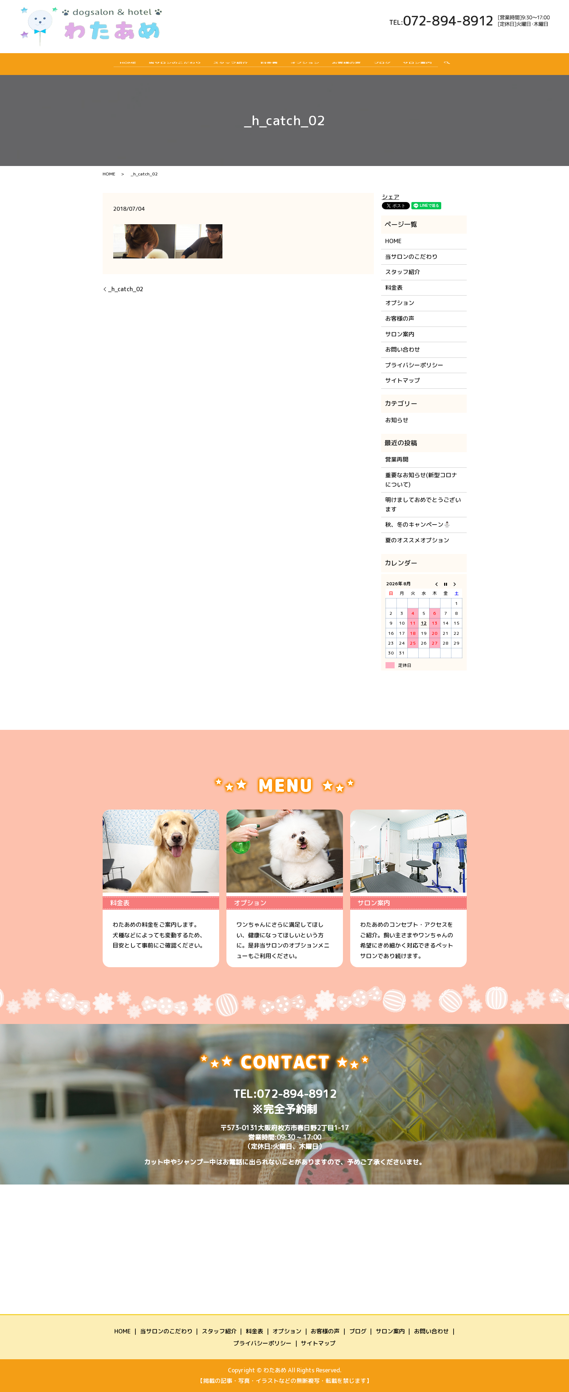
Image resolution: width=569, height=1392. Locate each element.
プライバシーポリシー (414, 365)
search (467, 65)
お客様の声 (353, 65)
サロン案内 (435, 65)
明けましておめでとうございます (423, 504)
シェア (390, 197)
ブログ (394, 65)
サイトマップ (402, 380)
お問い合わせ (402, 349)
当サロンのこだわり (161, 65)
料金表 (266, 65)
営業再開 (396, 459)
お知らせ (396, 420)
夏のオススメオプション (417, 540)
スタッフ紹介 (222, 65)
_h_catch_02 (125, 289)
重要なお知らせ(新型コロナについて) (421, 480)
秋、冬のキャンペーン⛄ (418, 525)
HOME (110, 65)
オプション (307, 65)
